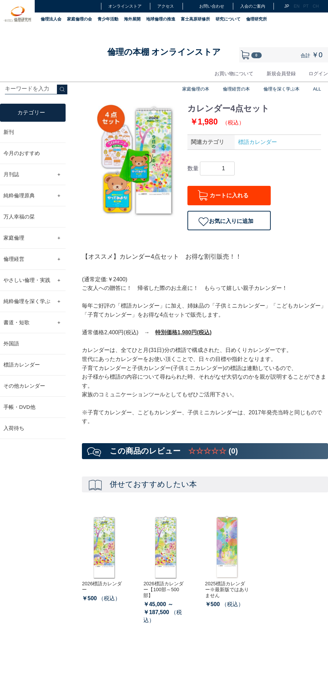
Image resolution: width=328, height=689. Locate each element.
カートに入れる (229, 195)
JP (286, 6)
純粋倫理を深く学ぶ (31, 301)
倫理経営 (31, 259)
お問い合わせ (207, 6)
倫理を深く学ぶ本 (281, 89)
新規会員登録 (281, 73)
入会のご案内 (252, 6)
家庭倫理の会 (79, 19)
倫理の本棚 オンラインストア (164, 52)
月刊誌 (31, 174)
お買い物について (234, 73)
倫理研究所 (256, 19)
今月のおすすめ (21, 153)
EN (296, 6)
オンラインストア (125, 6)
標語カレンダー (21, 365)
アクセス (165, 6)
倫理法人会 (51, 19)
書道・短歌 (31, 322)
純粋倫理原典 (31, 195)
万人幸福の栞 (19, 216)
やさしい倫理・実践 (31, 280)
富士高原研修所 (195, 19)
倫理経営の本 (236, 89)
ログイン (318, 73)
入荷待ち (13, 428)
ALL (317, 89)
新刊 (8, 132)
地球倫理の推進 (160, 19)
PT (305, 6)
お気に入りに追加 (231, 221)
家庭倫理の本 (195, 89)
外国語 (11, 343)
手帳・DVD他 (19, 407)
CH (315, 6)
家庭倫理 (31, 237)
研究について (228, 19)
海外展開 (132, 19)
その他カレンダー (24, 386)
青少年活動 (108, 19)
